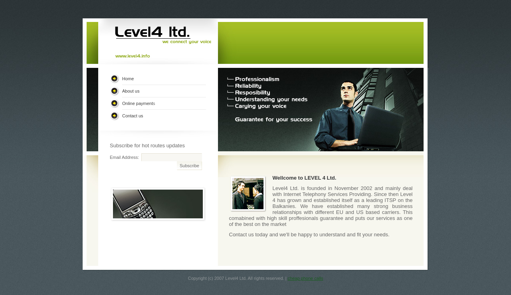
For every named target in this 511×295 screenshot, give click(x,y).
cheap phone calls (305, 278)
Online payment (137, 103)
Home (128, 78)
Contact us (132, 115)
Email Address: (124, 157)
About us (130, 91)
